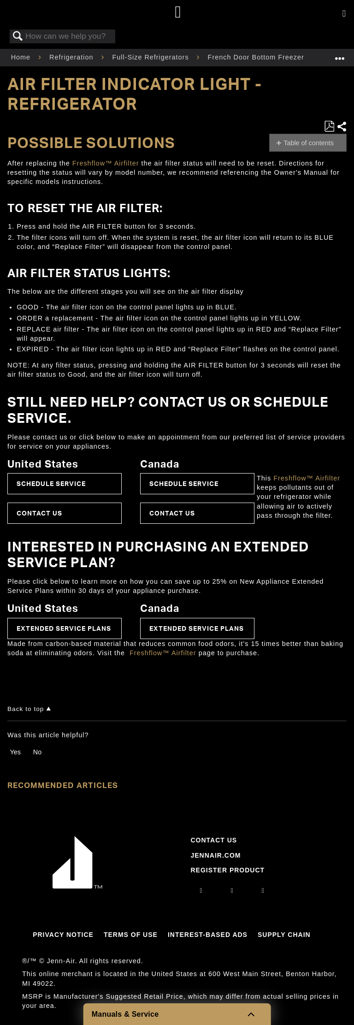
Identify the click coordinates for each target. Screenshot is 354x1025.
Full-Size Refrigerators (151, 57)
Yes (15, 752)
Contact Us (39, 513)
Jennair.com (215, 855)
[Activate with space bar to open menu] (344, 14)
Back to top (25, 708)
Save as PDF (329, 126)
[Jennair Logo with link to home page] (77, 886)
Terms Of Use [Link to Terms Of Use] (131, 934)
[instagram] (201, 890)
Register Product (227, 870)
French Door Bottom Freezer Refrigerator (278, 57)
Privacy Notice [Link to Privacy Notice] (63, 934)
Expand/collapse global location (340, 54)
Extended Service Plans (64, 628)
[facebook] (232, 890)
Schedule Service (51, 483)
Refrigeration (72, 57)
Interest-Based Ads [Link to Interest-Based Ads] (208, 934)
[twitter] (263, 890)
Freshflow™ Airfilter (105, 163)
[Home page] (178, 13)
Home (22, 57)
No (37, 752)
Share (341, 126)
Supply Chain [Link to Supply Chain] (284, 934)
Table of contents (308, 143)
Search (18, 37)
